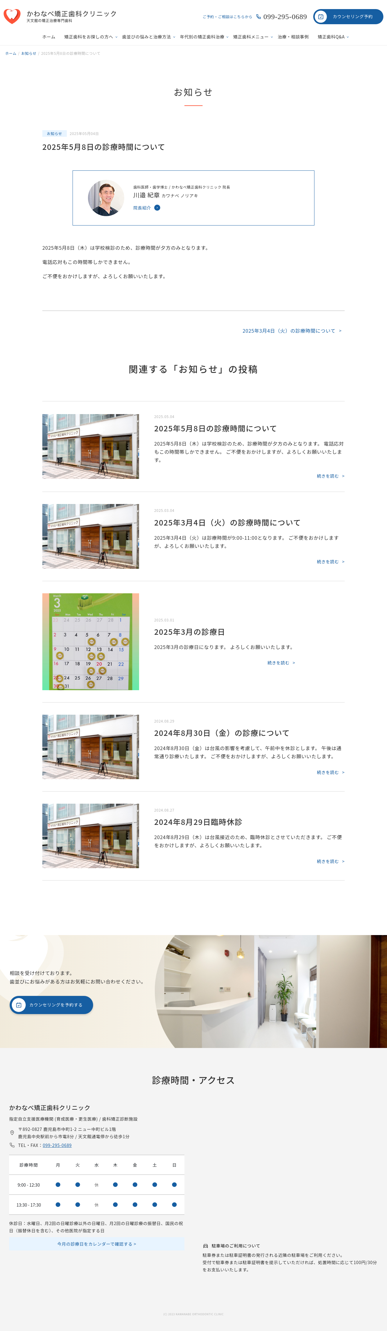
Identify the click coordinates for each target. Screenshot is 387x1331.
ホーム (49, 37)
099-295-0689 (285, 17)
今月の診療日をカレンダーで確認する (94, 1244)
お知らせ (54, 133)
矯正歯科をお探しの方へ (88, 37)
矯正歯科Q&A (331, 37)
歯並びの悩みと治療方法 (146, 37)
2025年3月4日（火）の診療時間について (289, 330)
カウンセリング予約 (353, 16)
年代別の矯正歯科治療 (202, 37)
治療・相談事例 (293, 37)
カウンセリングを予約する (56, 1005)
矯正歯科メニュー (251, 37)
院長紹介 (142, 208)
